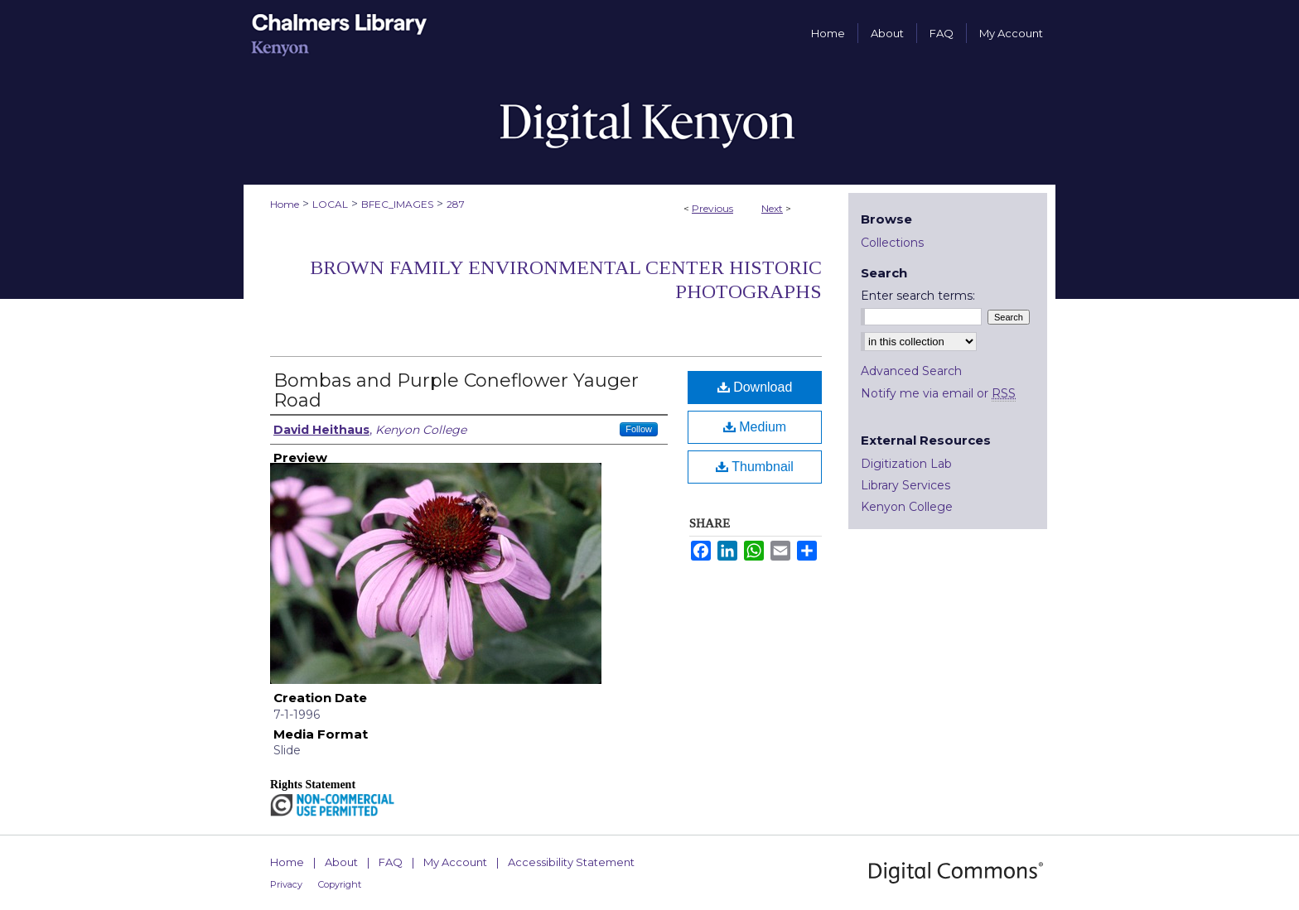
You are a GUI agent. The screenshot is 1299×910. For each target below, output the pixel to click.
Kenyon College (907, 506)
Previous (712, 208)
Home (284, 204)
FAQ (391, 862)
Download (755, 387)
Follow (638, 429)
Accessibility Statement (571, 862)
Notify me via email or (938, 393)
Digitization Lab (906, 463)
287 (456, 204)
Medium (754, 427)
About (341, 862)
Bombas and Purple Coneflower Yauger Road (456, 390)
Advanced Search (911, 371)
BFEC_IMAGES (397, 204)
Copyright (339, 884)
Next (772, 208)
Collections (892, 242)
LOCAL (330, 204)
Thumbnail (755, 467)
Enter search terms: (918, 295)
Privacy (286, 884)
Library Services (905, 485)
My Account (455, 862)
